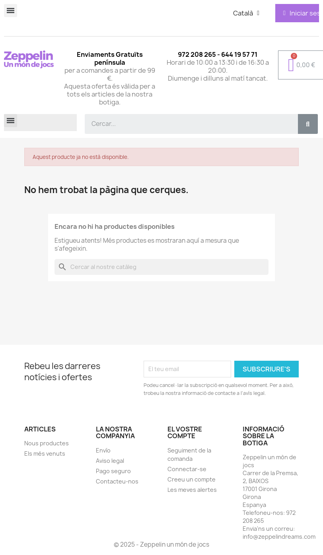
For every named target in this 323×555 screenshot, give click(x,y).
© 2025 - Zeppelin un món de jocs (161, 544)
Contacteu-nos (117, 481)
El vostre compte (184, 433)
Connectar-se (186, 469)
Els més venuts (44, 453)
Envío (103, 450)
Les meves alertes (192, 489)
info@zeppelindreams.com (279, 536)
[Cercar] (161, 267)
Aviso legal (110, 460)
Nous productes (46, 443)
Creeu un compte (191, 479)
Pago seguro (113, 471)
